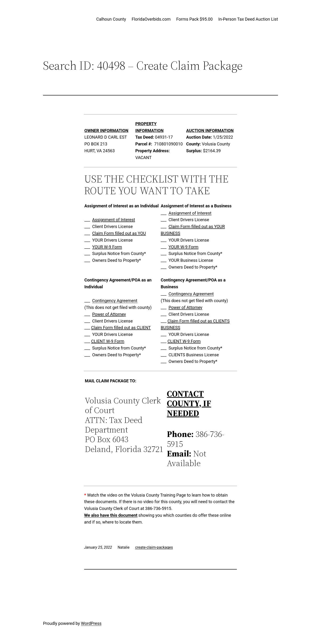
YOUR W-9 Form (107, 246)
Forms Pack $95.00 (194, 19)
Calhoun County (111, 19)
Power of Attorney (109, 314)
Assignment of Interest (113, 219)
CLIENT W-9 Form (107, 341)
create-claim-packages (154, 547)
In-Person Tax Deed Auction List (248, 19)
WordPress (91, 623)
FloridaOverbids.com (151, 19)
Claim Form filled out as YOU (119, 233)
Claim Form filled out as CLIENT (121, 327)
